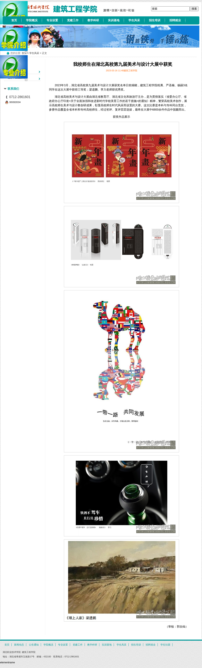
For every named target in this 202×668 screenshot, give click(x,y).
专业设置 (52, 20)
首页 (14, 20)
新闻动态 (19, 644)
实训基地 (113, 20)
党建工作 (72, 20)
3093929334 (15, 102)
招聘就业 (175, 20)
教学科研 (93, 20)
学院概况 (31, 20)
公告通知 (34, 644)
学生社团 (165, 644)
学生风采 (134, 20)
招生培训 (154, 20)
